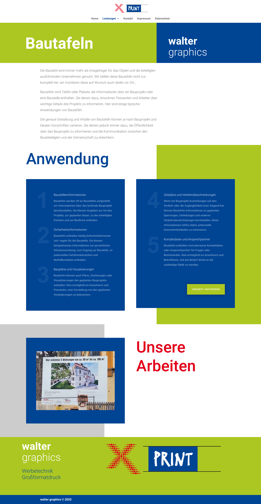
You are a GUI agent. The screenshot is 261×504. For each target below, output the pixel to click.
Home (94, 18)
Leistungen (109, 18)
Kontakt (128, 18)
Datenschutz (162, 18)
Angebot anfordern (206, 289)
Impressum (144, 18)
